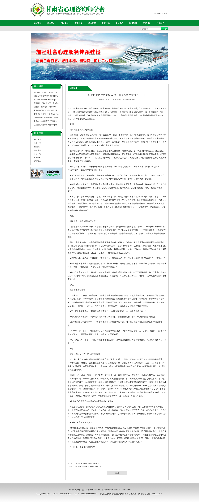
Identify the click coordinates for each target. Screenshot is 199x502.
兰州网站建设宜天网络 (115, 494)
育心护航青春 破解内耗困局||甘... (46, 100)
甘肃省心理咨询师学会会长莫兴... (46, 114)
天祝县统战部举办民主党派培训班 (86, 463)
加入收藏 (157, 14)
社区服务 (37, 147)
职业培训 (37, 140)
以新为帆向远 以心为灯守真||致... (46, 125)
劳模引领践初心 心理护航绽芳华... (46, 118)
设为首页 (165, 14)
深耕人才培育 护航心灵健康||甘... (46, 96)
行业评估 (37, 154)
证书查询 (37, 161)
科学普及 (37, 158)
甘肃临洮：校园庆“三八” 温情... (45, 121)
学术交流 (37, 143)
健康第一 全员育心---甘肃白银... (45, 107)
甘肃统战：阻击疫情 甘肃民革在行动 (87, 466)
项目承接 (37, 150)
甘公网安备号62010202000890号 (116, 489)
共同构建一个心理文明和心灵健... (46, 92)
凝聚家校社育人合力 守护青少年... (46, 103)
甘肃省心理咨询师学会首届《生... (46, 110)
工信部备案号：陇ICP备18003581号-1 (85, 489)
